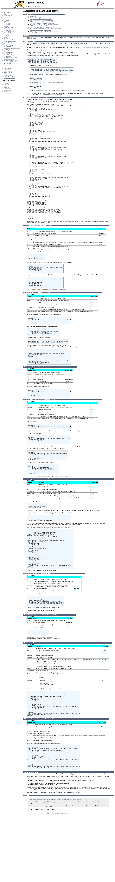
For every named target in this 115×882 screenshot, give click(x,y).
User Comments (8, 15)
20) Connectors (7, 46)
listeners (52, 98)
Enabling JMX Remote (35, 17)
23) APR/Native (8, 50)
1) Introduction (7, 20)
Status (5, 86)
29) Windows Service (9, 59)
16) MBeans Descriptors (10, 41)
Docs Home (7, 12)
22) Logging (7, 49)
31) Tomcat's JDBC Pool (10, 61)
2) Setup (6, 22)
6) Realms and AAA (9, 27)
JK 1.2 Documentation (9, 78)
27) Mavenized (7, 56)
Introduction (33, 16)
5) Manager (6, 26)
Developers (6, 87)
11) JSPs (6, 34)
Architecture (7, 88)
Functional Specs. (8, 90)
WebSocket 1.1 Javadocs (10, 76)
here (51, 873)
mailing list (79, 869)
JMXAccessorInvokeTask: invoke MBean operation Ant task (44, 24)
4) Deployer (7, 24)
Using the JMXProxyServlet (36, 32)
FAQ (5, 14)
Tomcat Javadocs (8, 71)
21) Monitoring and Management (12, 48)
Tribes (5, 91)
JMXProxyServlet (103, 841)
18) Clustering (7, 44)
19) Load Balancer (8, 45)
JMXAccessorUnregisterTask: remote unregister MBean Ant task (45, 28)
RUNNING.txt (65, 52)
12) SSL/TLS (7, 35)
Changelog (6, 84)
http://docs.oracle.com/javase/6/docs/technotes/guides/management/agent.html (91, 47)
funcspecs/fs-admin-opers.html (64, 446)
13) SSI (5, 37)
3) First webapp (7, 23)
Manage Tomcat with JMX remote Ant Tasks (40, 19)
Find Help (50, 869)
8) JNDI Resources (8, 30)
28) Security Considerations (10, 57)
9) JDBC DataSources (9, 31)
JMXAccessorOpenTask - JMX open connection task (42, 20)
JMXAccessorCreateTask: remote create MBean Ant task (43, 27)
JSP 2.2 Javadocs (8, 73)
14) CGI (6, 38)
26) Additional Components (10, 55)
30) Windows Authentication (11, 60)
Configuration (7, 69)
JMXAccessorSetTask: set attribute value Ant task (42, 23)
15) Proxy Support (8, 39)
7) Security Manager (9, 28)
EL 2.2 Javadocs (8, 75)
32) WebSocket (7, 63)
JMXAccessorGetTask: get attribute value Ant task (42, 21)
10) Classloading (8, 33)
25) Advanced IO (8, 53)
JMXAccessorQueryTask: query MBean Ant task (41, 26)
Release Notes (7, 68)
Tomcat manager (76, 859)
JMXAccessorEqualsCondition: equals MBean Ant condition (44, 31)
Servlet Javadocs (8, 72)
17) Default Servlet (8, 42)
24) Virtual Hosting (8, 52)
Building (6, 83)
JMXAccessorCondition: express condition (40, 30)
